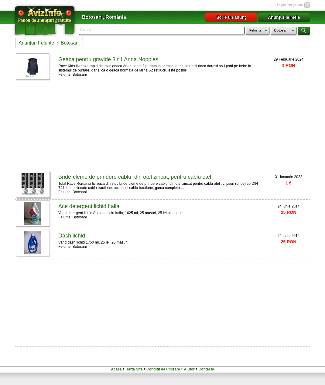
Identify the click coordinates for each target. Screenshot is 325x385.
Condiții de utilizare (163, 369)
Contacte (206, 369)
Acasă (116, 369)
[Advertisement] (106, 125)
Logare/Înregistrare (290, 5)
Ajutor (189, 369)
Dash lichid (71, 236)
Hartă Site (133, 369)
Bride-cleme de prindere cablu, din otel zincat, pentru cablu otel (134, 177)
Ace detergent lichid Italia (88, 206)
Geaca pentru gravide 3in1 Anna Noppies (108, 59)
